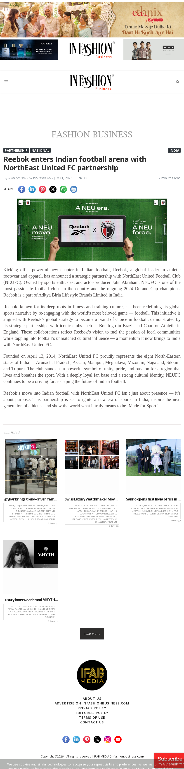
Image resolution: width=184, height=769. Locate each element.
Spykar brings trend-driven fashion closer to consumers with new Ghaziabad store (30, 499)
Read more (92, 633)
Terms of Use (92, 717)
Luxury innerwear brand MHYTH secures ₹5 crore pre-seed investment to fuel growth (30, 599)
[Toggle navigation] (6, 81)
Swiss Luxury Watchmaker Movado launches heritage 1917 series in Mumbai (92, 499)
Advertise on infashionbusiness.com (92, 703)
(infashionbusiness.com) (127, 756)
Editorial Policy (91, 713)
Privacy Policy (92, 708)
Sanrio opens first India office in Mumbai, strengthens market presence (153, 499)
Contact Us (92, 722)
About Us (92, 698)
